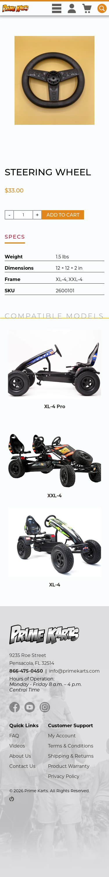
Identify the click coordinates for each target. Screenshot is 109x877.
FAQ (14, 736)
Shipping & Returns (71, 756)
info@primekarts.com (74, 671)
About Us (20, 756)
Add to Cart (63, 214)
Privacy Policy (63, 776)
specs (15, 236)
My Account (62, 736)
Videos (17, 746)
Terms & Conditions (70, 746)
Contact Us (22, 766)
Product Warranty (69, 766)
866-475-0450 (26, 671)
